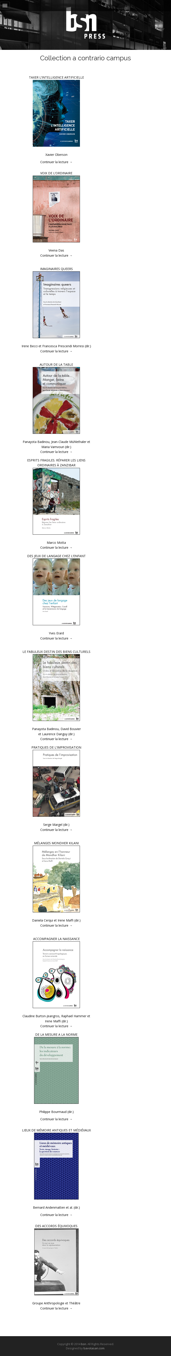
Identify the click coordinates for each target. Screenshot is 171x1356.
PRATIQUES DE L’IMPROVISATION (56, 747)
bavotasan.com (93, 1348)
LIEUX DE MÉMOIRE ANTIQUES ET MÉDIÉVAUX (56, 1130)
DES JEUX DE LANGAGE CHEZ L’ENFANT (56, 556)
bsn (83, 1344)
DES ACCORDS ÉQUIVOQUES (56, 1226)
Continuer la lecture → (56, 162)
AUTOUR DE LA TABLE (56, 364)
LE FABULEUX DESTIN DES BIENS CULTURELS (56, 652)
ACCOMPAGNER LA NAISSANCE (56, 939)
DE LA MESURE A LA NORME (56, 1034)
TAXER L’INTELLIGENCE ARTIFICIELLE (56, 77)
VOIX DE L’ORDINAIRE (56, 173)
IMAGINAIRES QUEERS (56, 269)
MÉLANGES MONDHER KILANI (56, 843)
